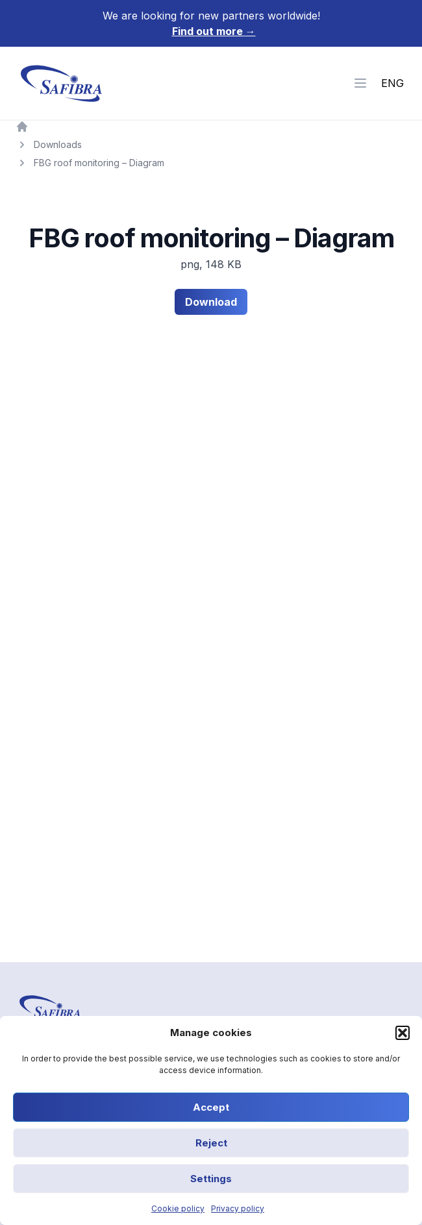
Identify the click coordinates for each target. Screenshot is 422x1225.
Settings (211, 1178)
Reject (211, 1143)
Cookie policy (178, 1208)
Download (211, 301)
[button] (402, 1032)
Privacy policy (237, 1208)
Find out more (214, 31)
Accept (211, 1107)
